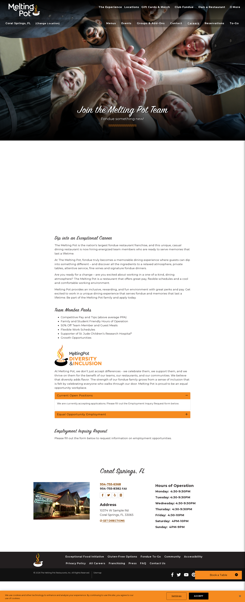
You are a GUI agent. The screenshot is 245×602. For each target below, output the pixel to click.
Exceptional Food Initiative (86, 573)
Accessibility (75, 580)
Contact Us (186, 580)
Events (126, 23)
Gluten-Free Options (126, 573)
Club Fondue (184, 7)
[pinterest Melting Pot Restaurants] (200, 590)
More (236, 7)
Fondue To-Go (157, 573)
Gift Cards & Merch (155, 7)
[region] (122, 596)
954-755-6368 (111, 498)
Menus (111, 23)
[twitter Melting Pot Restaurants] (184, 590)
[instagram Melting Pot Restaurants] (207, 590)
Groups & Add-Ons (151, 23)
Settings (177, 596)
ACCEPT (198, 596)
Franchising (143, 580)
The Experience (110, 7)
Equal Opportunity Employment (81, 427)
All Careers (122, 580)
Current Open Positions (75, 404)
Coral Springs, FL (18, 23)
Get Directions (113, 536)
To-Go (234, 23)
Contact (176, 23)
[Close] (240, 596)
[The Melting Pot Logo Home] (24, 9)
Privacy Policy (99, 580)
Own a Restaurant (211, 7)
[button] (218, 575)
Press (159, 580)
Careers (193, 23)
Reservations (214, 23)
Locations (131, 7)
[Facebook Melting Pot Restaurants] (177, 590)
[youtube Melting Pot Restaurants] (192, 590)
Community (180, 573)
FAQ (171, 580)
